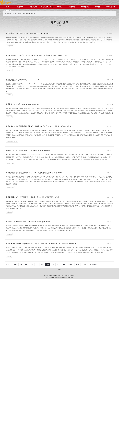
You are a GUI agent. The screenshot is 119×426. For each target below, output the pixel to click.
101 (26, 264)
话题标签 (27, 13)
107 (58, 264)
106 (53, 264)
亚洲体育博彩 (10, 163)
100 (21, 264)
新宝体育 (97, 7)
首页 (7, 7)
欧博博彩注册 (85, 7)
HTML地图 (72, 275)
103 (37, 264)
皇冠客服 (66, 277)
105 (48, 264)
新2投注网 (20, 7)
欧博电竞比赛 (110, 7)
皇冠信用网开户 (46, 7)
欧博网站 (72, 7)
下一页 (70, 264)
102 (31, 264)
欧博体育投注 (17, 13)
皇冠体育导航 (49, 277)
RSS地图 (66, 275)
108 (64, 264)
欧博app (9, 256)
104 (42, 264)
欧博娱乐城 (33, 7)
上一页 (14, 264)
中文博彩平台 (10, 46)
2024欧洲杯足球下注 (12, 141)
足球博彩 (9, 70)
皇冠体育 (55, 277)
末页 (77, 264)
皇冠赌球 (9, 117)
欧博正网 (9, 234)
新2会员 (59, 7)
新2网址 (71, 277)
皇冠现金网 (61, 277)
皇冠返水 (9, 212)
